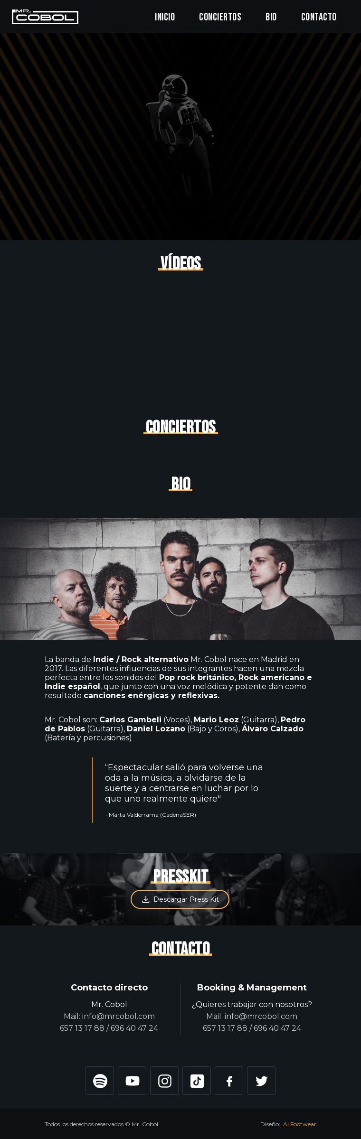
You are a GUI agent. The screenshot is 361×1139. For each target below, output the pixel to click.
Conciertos (220, 17)
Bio (271, 17)
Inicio (165, 17)
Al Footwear (299, 1124)
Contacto (319, 17)
